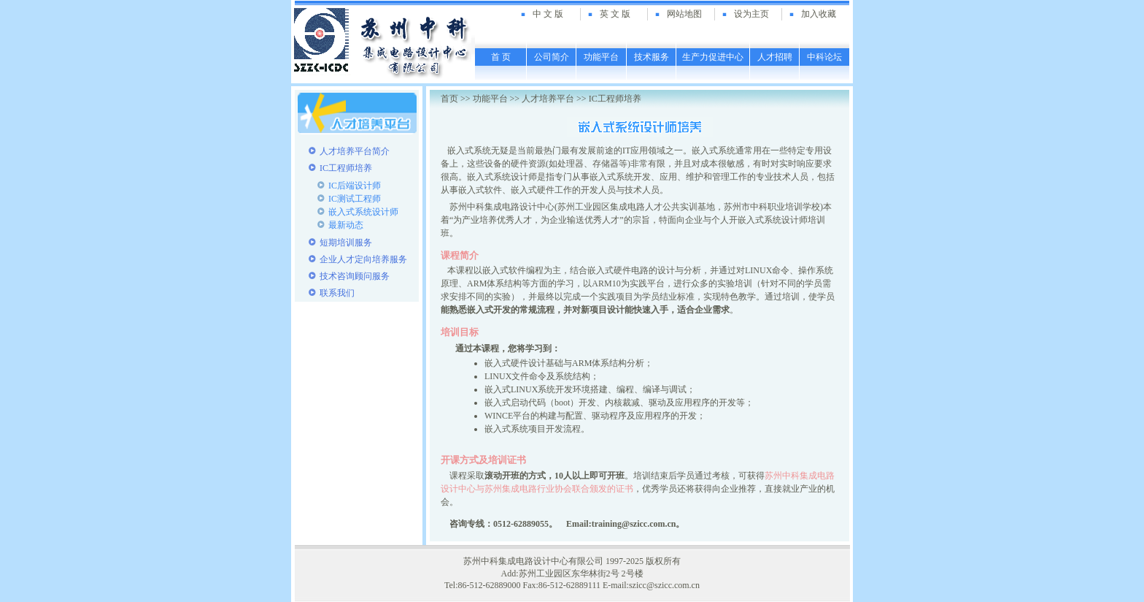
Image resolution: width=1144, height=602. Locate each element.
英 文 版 (615, 14)
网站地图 (684, 14)
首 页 (501, 57)
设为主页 (751, 14)
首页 (449, 99)
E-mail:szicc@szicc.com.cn (651, 585)
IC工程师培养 (615, 99)
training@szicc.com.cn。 (638, 524)
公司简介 (551, 57)
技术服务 (651, 57)
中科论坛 (824, 57)
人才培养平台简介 (355, 151)
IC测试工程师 (354, 199)
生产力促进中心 (712, 57)
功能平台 (601, 57)
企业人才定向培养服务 (363, 259)
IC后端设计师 (354, 185)
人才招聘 (774, 57)
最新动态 (345, 225)
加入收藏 (818, 14)
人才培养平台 (548, 99)
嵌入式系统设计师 (363, 212)
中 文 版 (548, 14)
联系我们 (337, 293)
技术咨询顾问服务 (355, 276)
